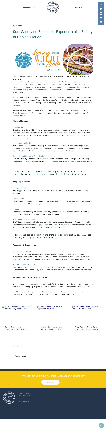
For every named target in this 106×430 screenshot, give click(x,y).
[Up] (101, 425)
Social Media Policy (23, 401)
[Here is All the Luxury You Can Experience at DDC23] (53, 314)
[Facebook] (101, 5)
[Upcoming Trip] (27, 7)
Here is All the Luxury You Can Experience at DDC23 (51, 328)
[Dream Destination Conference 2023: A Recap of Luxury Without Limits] (18, 314)
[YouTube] (101, 21)
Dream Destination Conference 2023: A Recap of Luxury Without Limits (17, 328)
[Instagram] (101, 9)
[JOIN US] (50, 382)
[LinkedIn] (101, 13)
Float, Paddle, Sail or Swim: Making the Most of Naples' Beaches (86, 328)
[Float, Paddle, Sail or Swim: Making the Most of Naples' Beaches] (88, 314)
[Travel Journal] (78, 7)
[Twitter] (101, 17)
